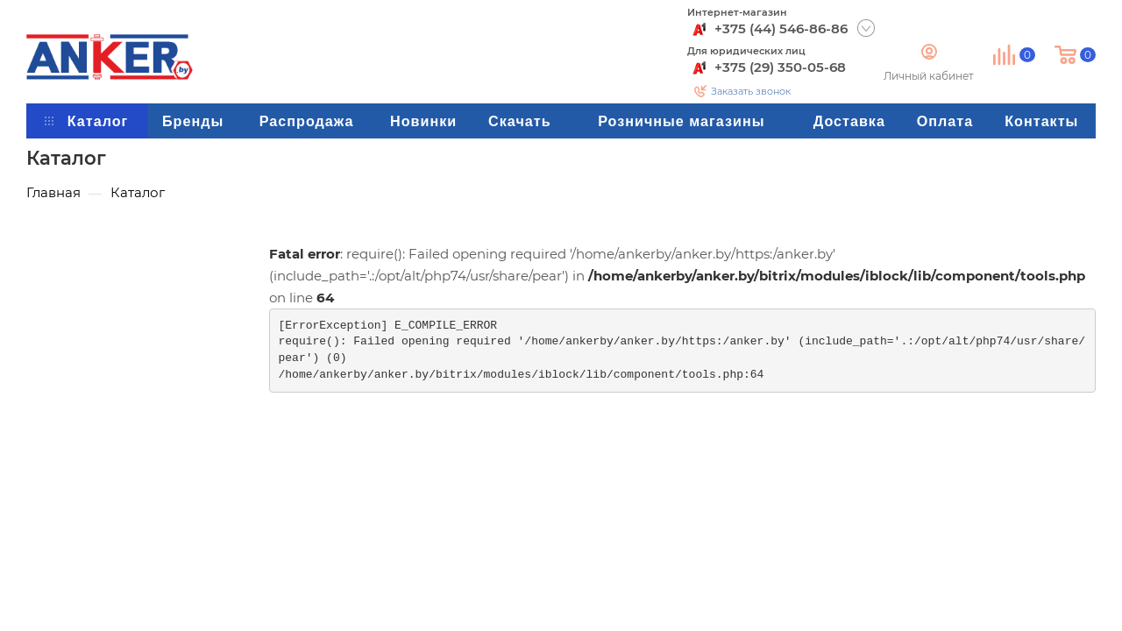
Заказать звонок (751, 91)
